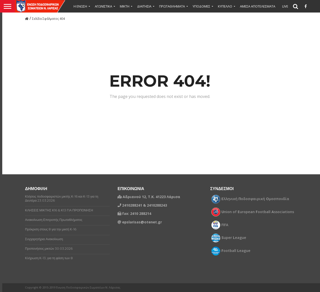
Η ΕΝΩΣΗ (80, 6)
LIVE (285, 6)
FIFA (224, 225)
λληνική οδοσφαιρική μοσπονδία (255, 199)
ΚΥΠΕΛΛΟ (225, 6)
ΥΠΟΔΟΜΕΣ (201, 6)
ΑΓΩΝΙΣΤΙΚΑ (103, 6)
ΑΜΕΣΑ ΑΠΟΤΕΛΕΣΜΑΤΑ (257, 6)
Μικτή (124, 6)
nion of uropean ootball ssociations (257, 212)
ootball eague (235, 250)
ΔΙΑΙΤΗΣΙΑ (144, 6)
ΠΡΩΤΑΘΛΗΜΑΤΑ (172, 6)
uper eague (233, 237)
